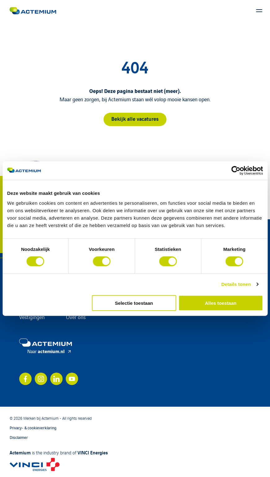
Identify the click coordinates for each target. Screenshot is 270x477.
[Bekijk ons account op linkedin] (56, 379)
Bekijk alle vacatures (135, 118)
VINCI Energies (92, 452)
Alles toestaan (221, 302)
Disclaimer (19, 437)
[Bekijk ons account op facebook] (25, 379)
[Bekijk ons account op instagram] (41, 379)
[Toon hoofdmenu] (259, 11)
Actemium (20, 452)
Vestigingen (32, 317)
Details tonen (236, 284)
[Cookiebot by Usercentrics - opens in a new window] (236, 170)
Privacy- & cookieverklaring (33, 428)
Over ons (76, 317)
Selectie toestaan (134, 302)
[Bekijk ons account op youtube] (72, 379)
